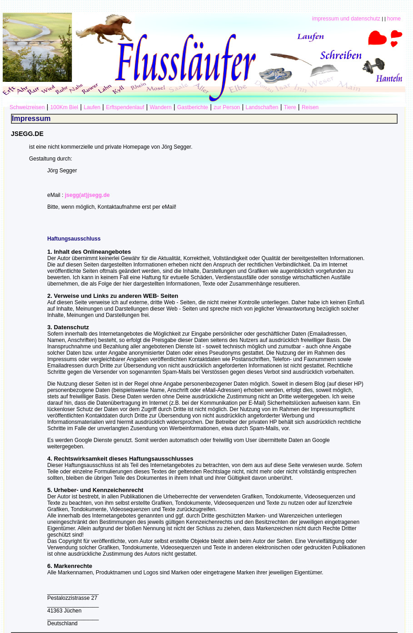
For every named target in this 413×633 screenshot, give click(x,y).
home (394, 18)
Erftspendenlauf (125, 107)
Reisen (310, 107)
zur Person (227, 107)
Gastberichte (192, 107)
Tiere (290, 107)
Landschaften (261, 107)
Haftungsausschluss (73, 239)
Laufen (92, 107)
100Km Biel (64, 107)
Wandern (160, 107)
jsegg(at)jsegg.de (87, 195)
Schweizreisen (27, 107)
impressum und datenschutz (346, 18)
